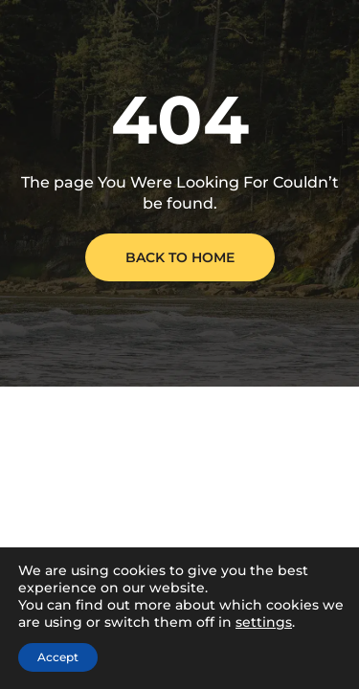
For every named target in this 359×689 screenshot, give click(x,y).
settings (264, 622)
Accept (58, 657)
